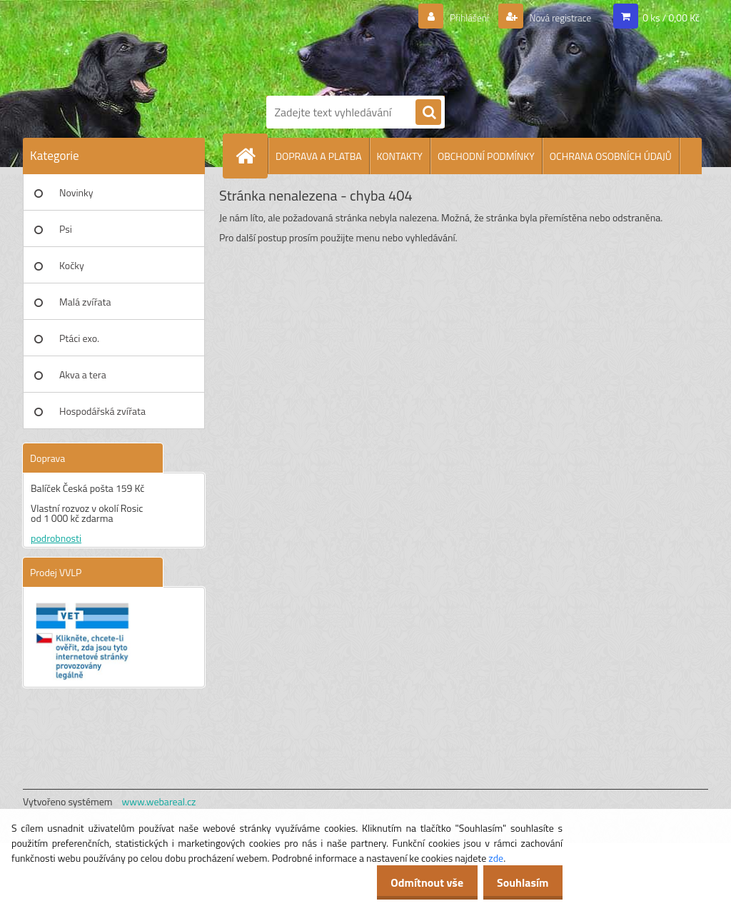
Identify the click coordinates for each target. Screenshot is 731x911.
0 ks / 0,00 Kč (671, 17)
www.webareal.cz (159, 801)
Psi (65, 228)
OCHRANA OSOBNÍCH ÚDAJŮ (611, 156)
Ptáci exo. (79, 338)
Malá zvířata (85, 301)
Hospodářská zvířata (102, 410)
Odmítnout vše (415, 882)
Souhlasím (519, 882)
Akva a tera (82, 374)
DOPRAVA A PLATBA (319, 156)
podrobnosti (56, 537)
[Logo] (379, 45)
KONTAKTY (400, 156)
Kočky (71, 265)
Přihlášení (452, 17)
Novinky (76, 192)
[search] (428, 112)
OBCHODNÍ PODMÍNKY (486, 156)
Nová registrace (553, 17)
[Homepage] (251, 155)
